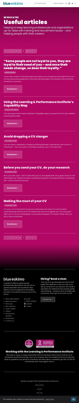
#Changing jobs (10, 142)
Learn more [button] (49, 399)
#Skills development (11, 111)
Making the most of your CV (25, 202)
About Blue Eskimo (12, 300)
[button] (76, 3)
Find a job (9, 305)
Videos (8, 312)
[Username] (43, 3)
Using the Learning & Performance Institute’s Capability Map (39, 104)
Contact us (10, 322)
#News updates (10, 72)
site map (39, 394)
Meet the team (11, 302)
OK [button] (73, 399)
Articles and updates (10, 316)
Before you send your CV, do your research (37, 168)
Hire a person (10, 307)
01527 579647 (58, 3)
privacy (39, 390)
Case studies (10, 310)
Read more (13, 90)
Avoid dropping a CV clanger (26, 137)
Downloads (10, 319)
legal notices (39, 386)
